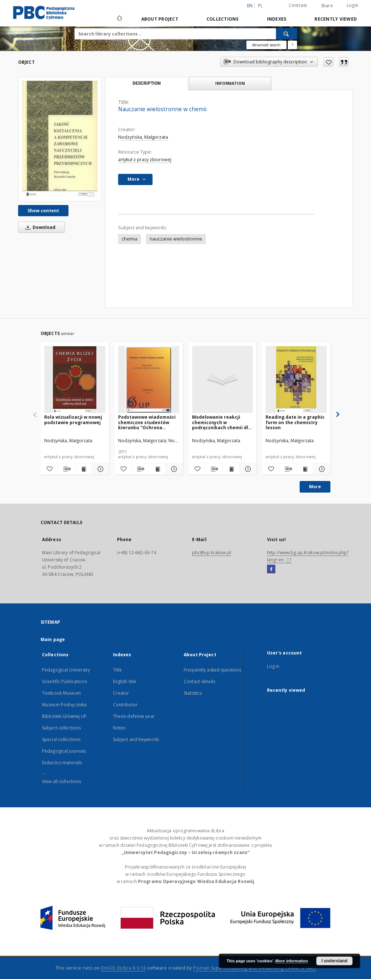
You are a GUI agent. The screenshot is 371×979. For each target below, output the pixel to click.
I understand (334, 960)
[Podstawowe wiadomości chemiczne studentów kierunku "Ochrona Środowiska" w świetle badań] (148, 379)
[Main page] (119, 19)
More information (291, 961)
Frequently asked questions (212, 670)
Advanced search (266, 44)
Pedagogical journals (64, 751)
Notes (119, 728)
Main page (53, 639)
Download (39, 227)
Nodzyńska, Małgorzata (143, 137)
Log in (273, 666)
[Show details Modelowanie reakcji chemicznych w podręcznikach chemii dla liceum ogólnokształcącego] (247, 469)
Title (117, 670)
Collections (223, 19)
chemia (129, 239)
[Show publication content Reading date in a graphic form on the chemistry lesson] (304, 469)
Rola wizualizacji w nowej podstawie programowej (73, 419)
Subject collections (61, 728)
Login (352, 5)
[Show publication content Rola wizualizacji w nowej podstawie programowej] (83, 469)
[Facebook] (271, 569)
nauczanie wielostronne (176, 239)
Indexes (277, 19)
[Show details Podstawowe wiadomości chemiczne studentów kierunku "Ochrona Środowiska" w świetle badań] (173, 469)
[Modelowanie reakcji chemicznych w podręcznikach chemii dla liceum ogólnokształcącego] (222, 379)
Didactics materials (62, 763)
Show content (43, 211)
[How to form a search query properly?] (292, 45)
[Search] (286, 33)
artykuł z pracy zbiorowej (144, 159)
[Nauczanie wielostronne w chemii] (59, 139)
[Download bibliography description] (66, 469)
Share (327, 6)
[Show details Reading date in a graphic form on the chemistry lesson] (321, 469)
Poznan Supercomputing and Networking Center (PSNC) (254, 968)
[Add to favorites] (328, 62)
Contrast (298, 5)
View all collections (61, 781)
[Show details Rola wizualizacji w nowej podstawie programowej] (99, 469)
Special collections (61, 739)
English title (125, 681)
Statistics (193, 693)
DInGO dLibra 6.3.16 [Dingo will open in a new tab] (123, 968)
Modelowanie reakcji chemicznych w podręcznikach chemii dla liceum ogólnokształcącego (221, 422)
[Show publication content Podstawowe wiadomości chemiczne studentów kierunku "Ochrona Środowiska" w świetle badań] (157, 469)
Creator (121, 693)
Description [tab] (147, 83)
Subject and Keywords (136, 739)
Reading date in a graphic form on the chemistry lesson (295, 422)
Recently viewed (335, 19)
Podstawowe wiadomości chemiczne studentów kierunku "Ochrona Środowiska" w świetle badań (147, 422)
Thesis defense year (134, 716)
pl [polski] (260, 5)
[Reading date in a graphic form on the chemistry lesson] (296, 379)
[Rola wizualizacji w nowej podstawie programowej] (75, 379)
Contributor (125, 705)
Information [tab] (230, 83)
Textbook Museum (61, 693)
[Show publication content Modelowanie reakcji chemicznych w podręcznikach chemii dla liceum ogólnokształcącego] (230, 469)
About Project (159, 19)
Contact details (199, 681)
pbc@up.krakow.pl (211, 552)
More (315, 487)
